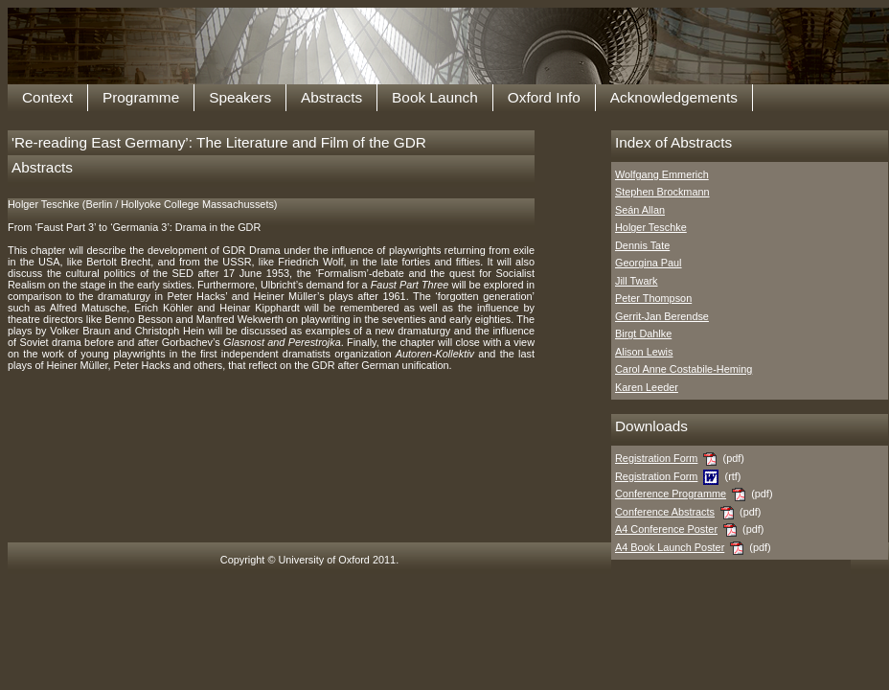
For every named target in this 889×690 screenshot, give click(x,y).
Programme (141, 97)
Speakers (240, 97)
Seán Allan (640, 210)
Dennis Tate (642, 245)
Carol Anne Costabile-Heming (683, 369)
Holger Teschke (651, 227)
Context (47, 97)
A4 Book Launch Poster (669, 547)
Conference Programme (670, 493)
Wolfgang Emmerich (662, 174)
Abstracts (331, 97)
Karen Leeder (646, 387)
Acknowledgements (674, 97)
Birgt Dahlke (643, 333)
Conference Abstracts (665, 512)
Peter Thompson (653, 298)
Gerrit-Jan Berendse (662, 316)
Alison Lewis (643, 351)
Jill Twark (636, 281)
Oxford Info (544, 97)
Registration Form (656, 458)
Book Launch (435, 97)
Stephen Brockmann (662, 191)
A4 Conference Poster (666, 529)
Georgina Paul (648, 262)
